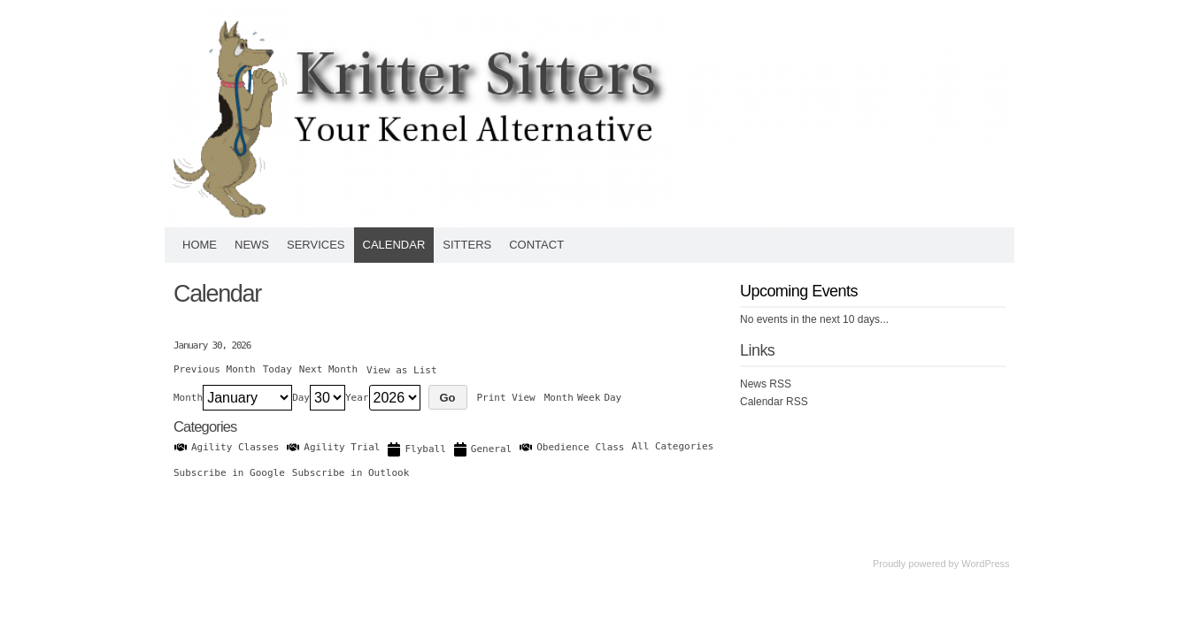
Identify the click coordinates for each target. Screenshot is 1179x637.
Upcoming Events (799, 291)
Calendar (394, 244)
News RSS (765, 384)
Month (188, 398)
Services (316, 244)
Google (229, 473)
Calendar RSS (774, 401)
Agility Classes (226, 447)
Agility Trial (333, 447)
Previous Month (214, 369)
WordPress (985, 563)
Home (199, 244)
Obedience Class (571, 447)
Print (506, 398)
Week (589, 398)
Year (357, 398)
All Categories (673, 446)
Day (301, 398)
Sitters (467, 244)
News (252, 244)
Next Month (328, 369)
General (482, 449)
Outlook (350, 473)
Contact (536, 244)
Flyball (416, 449)
